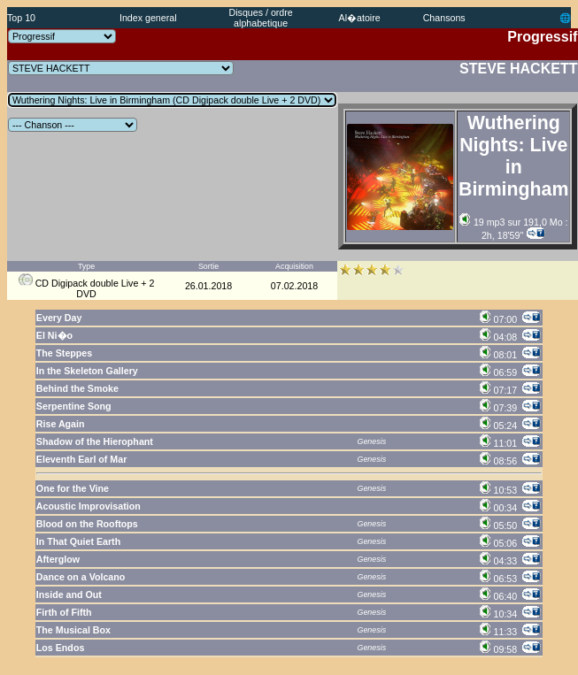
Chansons (444, 17)
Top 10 (21, 17)
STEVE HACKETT (518, 68)
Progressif (542, 36)
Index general (148, 17)
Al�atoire (360, 17)
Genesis (372, 441)
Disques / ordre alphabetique (261, 17)
